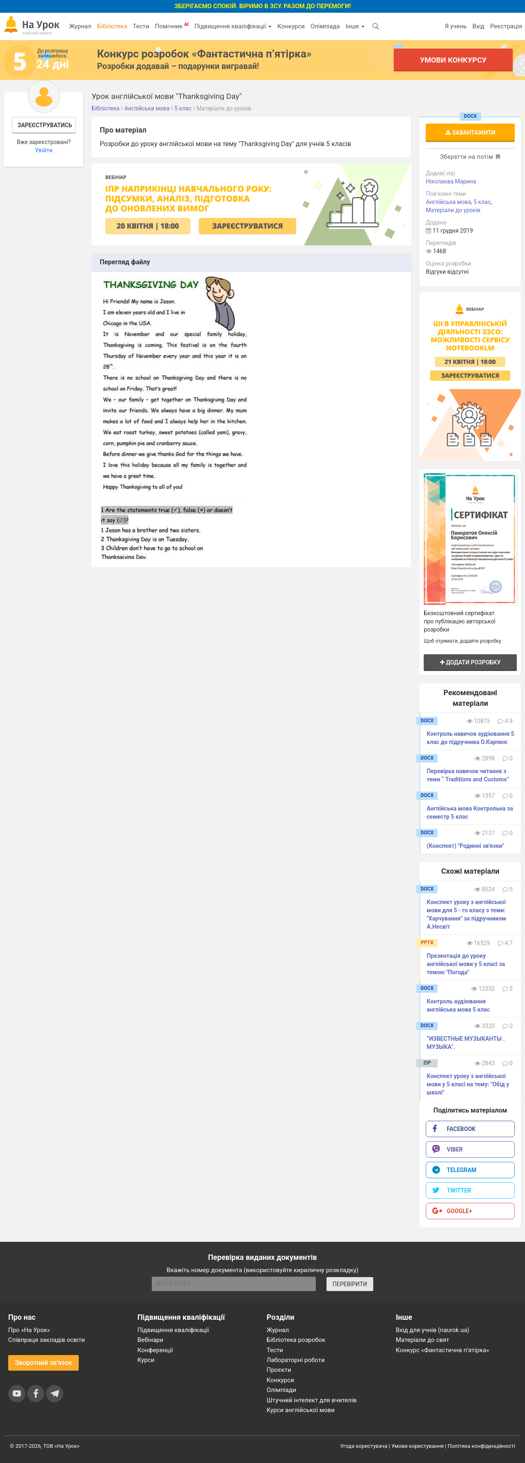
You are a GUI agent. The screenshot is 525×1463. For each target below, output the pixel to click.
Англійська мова (448, 202)
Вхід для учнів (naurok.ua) (432, 1330)
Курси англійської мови (301, 1410)
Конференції (155, 1350)
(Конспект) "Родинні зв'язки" (465, 846)
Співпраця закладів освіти (46, 1340)
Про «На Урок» (29, 1330)
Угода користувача (364, 1446)
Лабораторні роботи (296, 1360)
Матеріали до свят (422, 1340)
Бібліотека (112, 26)
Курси (145, 1360)
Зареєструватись (45, 125)
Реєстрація (506, 26)
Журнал (80, 26)
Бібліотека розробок (296, 1340)
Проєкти (279, 1370)
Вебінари (150, 1340)
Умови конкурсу (453, 59)
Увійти (43, 150)
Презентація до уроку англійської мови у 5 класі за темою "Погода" (466, 963)
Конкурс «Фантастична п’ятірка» (442, 1350)
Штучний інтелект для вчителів (311, 1400)
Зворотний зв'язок (43, 1363)
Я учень (455, 26)
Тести (141, 26)
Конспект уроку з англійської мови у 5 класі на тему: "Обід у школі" (468, 1084)
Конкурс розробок (204, 54)
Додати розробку (470, 662)
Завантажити (470, 132)
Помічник (172, 26)
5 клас (482, 202)
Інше (355, 26)
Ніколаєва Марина (451, 181)
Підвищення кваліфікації (233, 26)
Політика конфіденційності (481, 1446)
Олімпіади (281, 1390)
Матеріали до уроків (453, 210)
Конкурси (291, 26)
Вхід (478, 26)
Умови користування (417, 1446)
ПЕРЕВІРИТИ (350, 1284)
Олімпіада (325, 26)
